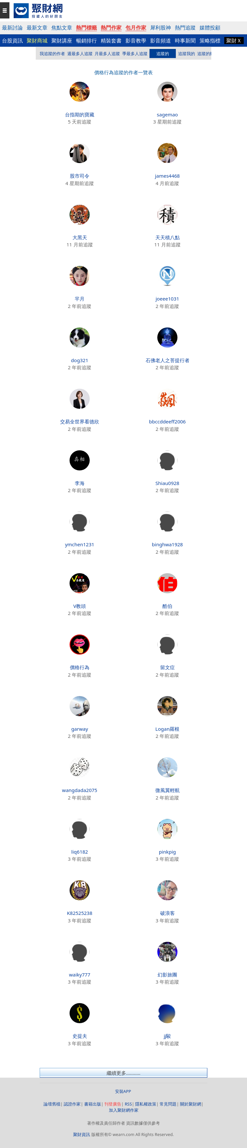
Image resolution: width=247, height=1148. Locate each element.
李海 (79, 483)
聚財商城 (37, 40)
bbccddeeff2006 (167, 421)
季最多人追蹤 (135, 53)
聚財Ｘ (234, 40)
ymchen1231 (79, 544)
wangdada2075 (79, 790)
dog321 (79, 360)
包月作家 (135, 27)
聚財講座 (61, 40)
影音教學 (135, 40)
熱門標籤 (86, 27)
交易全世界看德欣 (79, 421)
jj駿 (167, 1036)
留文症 (167, 667)
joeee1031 (167, 298)
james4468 (167, 175)
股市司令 (79, 175)
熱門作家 (111, 27)
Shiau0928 (167, 483)
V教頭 (79, 606)
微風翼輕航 (167, 790)
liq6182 (79, 851)
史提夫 (79, 1036)
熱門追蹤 (185, 27)
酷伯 (167, 606)
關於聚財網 (190, 1104)
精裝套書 (111, 40)
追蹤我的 (186, 53)
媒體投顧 (210, 27)
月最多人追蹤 (107, 53)
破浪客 (167, 913)
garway (79, 729)
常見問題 (168, 1104)
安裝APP (123, 1091)
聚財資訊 (81, 1134)
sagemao (167, 114)
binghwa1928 (167, 544)
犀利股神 (160, 27)
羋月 (79, 298)
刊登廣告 (112, 1104)
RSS (128, 1104)
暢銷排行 (86, 40)
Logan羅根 (167, 729)
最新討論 (12, 27)
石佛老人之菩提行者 (167, 360)
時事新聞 (185, 40)
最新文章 (37, 27)
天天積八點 (167, 237)
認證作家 (72, 1104)
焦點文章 (61, 27)
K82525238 (79, 913)
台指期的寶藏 (79, 114)
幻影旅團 (167, 974)
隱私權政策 (145, 1104)
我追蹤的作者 (52, 53)
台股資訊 (12, 40)
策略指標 (210, 40)
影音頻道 (160, 40)
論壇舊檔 (52, 1104)
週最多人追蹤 (80, 53)
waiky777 (79, 974)
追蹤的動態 (207, 53)
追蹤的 (162, 53)
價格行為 (79, 667)
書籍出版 (92, 1104)
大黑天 (79, 237)
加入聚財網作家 (123, 1110)
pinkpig (167, 851)
